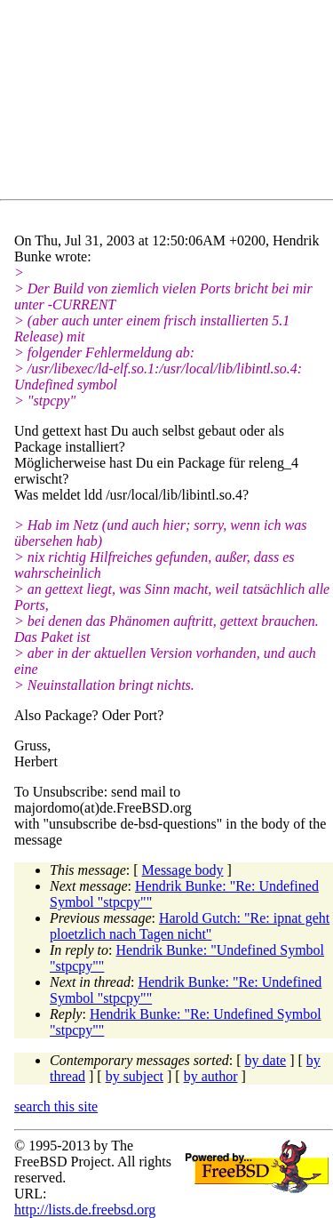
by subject (134, 1076)
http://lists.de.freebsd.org (84, 1209)
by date (266, 1060)
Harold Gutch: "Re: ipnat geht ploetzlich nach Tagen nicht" (189, 926)
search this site (56, 1106)
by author (211, 1076)
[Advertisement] (173, 103)
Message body (183, 869)
